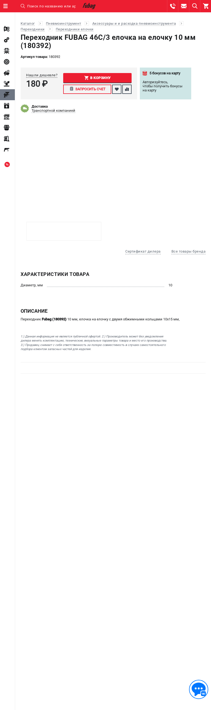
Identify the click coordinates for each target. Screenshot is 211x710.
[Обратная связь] (198, 689)
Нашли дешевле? (41, 75)
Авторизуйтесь (155, 82)
